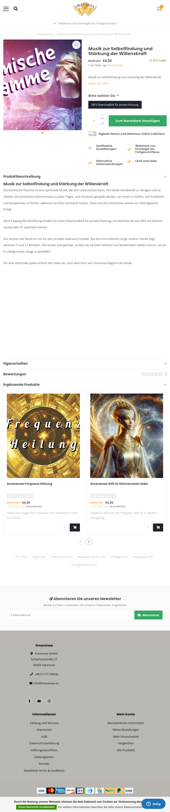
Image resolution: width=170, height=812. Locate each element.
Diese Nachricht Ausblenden (36, 807)
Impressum (44, 730)
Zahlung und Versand (44, 723)
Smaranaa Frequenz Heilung (29, 484)
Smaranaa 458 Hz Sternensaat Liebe (119, 484)
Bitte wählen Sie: (103, 95)
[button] (42, 133)
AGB (44, 736)
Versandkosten (116, 65)
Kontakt (44, 764)
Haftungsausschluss (44, 750)
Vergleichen (126, 743)
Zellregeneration (84, 564)
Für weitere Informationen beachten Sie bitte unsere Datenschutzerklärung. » (106, 807)
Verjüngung (143, 556)
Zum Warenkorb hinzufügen (138, 121)
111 (21, 556)
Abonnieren (148, 615)
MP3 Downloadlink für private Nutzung (115, 104)
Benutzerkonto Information (126, 723)
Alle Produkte (126, 750)
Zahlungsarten (44, 757)
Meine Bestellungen (126, 730)
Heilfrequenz (61, 556)
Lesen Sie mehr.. (99, 83)
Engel (39, 556)
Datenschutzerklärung (44, 743)
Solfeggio (119, 556)
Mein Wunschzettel (126, 736)
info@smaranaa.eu (46, 683)
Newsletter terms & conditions (44, 770)
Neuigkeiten (46, 34)
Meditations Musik (91, 556)
